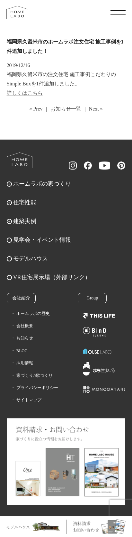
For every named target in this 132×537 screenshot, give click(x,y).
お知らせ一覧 (65, 109)
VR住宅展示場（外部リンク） (52, 277)
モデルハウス (30, 258)
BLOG (22, 350)
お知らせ (24, 338)
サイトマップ (28, 399)
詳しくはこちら (25, 93)
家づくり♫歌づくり (34, 375)
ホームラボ (19, 160)
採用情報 (24, 362)
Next (94, 109)
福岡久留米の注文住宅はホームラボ (17, 12)
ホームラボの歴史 (33, 313)
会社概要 (24, 325)
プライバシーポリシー (37, 387)
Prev (37, 109)
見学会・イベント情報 (42, 240)
